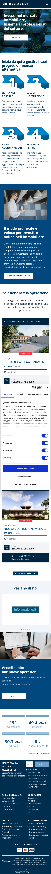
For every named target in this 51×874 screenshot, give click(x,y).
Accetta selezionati (25, 476)
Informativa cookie (35, 832)
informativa (38, 775)
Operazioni (32, 798)
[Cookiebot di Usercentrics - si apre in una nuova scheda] (32, 387)
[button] (21, 629)
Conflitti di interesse (11, 829)
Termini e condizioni (36, 823)
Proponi (31, 800)
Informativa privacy (36, 829)
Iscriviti (16, 37)
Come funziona (34, 803)
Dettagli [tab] (20, 394)
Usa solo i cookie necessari (25, 484)
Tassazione (32, 809)
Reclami (5, 832)
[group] (25, 609)
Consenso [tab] (7, 394)
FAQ (29, 812)
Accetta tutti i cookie (25, 469)
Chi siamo (31, 806)
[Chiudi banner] (47, 387)
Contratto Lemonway (36, 826)
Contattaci (6, 806)
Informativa (31, 754)
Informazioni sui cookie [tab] (38, 394)
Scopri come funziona (18, 275)
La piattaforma (8, 809)
